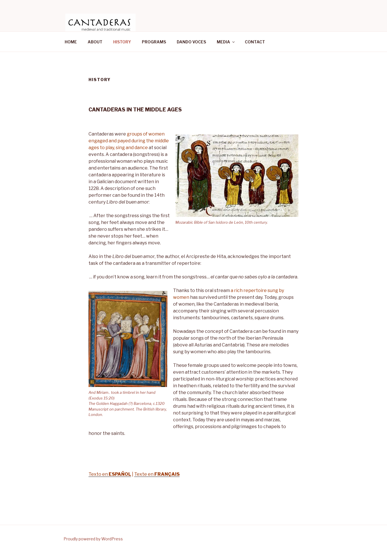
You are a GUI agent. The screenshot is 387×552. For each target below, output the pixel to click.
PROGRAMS (154, 41)
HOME (71, 41)
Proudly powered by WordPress (93, 538)
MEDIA (226, 41)
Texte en (157, 474)
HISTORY (122, 41)
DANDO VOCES (191, 41)
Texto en (110, 474)
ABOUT (95, 41)
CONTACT (255, 41)
